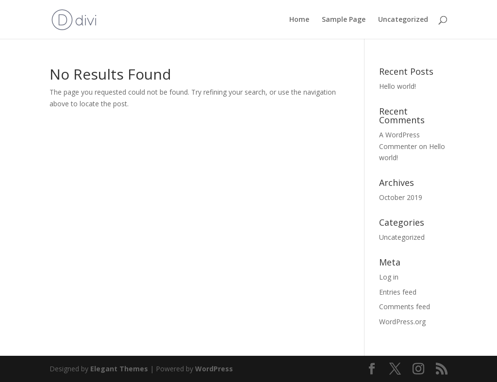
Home (299, 20)
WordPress (214, 368)
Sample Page (343, 20)
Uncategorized (403, 20)
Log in (388, 277)
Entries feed (397, 292)
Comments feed (404, 306)
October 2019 (400, 197)
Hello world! (397, 86)
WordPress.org (402, 321)
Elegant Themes (119, 368)
